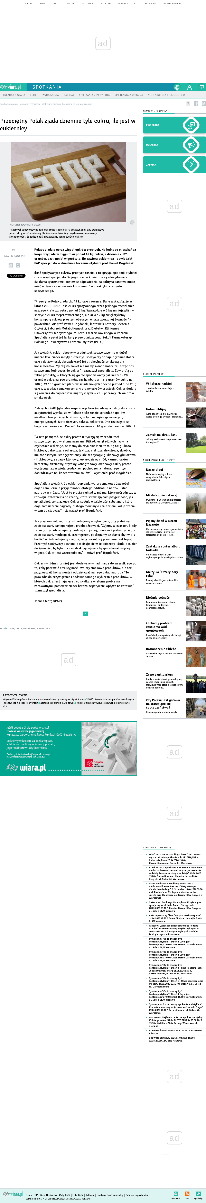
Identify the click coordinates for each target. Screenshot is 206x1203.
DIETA (19, 628)
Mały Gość (150, 4)
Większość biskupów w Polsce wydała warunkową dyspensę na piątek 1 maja (44, 699)
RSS (187, 1193)
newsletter (176, 1193)
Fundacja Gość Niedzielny (110, 1195)
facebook (196, 103)
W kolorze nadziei (159, 384)
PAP (48, 628)
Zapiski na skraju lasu (161, 435)
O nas (29, 1195)
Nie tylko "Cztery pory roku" (162, 574)
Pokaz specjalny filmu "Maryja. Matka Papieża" (175, 918)
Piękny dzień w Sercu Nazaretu (161, 522)
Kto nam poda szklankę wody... (162, 712)
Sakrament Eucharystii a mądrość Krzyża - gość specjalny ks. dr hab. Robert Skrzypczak (175, 907)
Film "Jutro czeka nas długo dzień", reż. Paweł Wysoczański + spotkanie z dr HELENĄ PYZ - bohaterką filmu (174, 859)
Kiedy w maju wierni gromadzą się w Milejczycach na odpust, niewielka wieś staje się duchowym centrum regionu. (164, 683)
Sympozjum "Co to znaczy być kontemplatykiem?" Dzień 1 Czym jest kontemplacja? (175, 943)
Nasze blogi (154, 470)
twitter (204, 103)
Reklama (90, 1195)
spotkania (87, 4)
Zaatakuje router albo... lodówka (57, 702)
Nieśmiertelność (158, 597)
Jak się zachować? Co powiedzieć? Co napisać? (164, 441)
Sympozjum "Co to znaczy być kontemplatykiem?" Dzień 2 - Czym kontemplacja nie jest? (176, 982)
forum (28, 4)
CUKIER (10, 628)
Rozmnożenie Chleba (161, 649)
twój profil (189, 87)
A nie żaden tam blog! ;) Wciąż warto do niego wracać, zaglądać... (164, 415)
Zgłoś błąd (198, 1193)
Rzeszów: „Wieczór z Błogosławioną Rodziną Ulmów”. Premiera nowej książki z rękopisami (174, 930)
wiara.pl (13, 87)
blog (42, 4)
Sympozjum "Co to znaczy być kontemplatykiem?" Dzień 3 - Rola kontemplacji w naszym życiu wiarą (175, 969)
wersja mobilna (172, 4)
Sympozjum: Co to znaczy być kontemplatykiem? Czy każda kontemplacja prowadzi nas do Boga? (176, 1009)
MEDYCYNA (29, 628)
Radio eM (106, 4)
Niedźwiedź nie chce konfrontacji (21, 702)
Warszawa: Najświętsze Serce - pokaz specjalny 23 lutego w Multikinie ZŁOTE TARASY (176, 1022)
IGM (36, 1195)
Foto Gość (78, 1195)
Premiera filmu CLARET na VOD (175, 1032)
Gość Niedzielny (128, 4)
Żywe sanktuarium (159, 674)
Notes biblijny (156, 409)
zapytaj (69, 4)
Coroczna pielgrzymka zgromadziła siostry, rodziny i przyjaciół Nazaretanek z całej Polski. (164, 532)
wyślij (11, 265)
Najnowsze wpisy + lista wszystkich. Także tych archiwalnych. (159, 477)
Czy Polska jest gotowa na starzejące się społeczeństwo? (163, 703)
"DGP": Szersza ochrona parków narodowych (110, 699)
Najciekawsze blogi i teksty (159, 460)
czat (55, 4)
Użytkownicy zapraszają (157, 847)
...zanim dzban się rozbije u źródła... (160, 390)
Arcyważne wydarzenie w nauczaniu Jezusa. (164, 655)
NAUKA (41, 628)
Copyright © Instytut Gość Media (42, 1199)
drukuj (18, 265)
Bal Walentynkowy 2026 (172, 1039)
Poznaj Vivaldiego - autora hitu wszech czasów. (162, 582)
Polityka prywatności (137, 1195)
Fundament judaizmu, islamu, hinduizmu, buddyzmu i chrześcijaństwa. (161, 605)
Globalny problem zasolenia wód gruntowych (159, 626)
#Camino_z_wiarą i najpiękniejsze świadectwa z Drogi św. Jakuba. (163, 501)
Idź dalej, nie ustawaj (161, 495)
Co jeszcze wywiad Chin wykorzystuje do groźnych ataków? (164, 556)
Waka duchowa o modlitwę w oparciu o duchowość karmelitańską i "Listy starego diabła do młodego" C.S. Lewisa (176, 890)
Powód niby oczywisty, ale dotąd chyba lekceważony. (163, 637)
